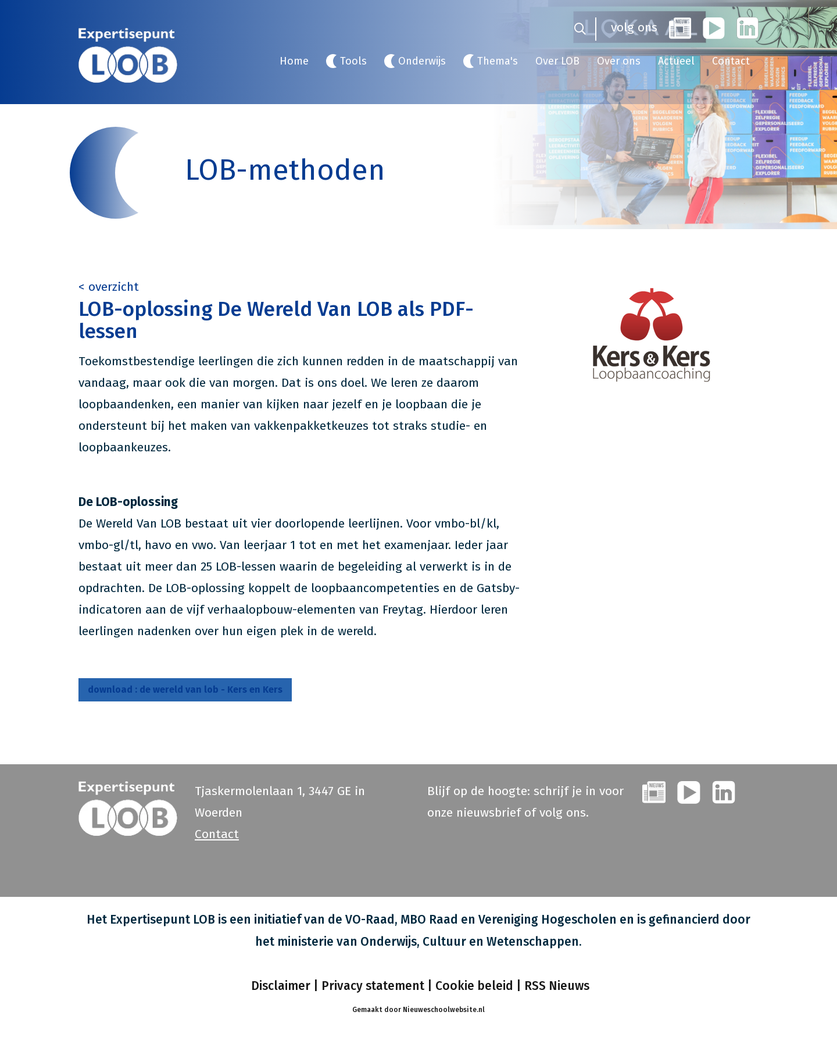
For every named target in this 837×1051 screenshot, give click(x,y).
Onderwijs (422, 61)
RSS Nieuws (556, 985)
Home (294, 61)
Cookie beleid (474, 985)
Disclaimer (279, 985)
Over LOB (557, 61)
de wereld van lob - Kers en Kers (185, 689)
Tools (353, 61)
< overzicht (108, 286)
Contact (731, 61)
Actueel (676, 61)
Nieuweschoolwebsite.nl (444, 1010)
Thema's (497, 61)
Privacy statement (372, 985)
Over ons (619, 61)
